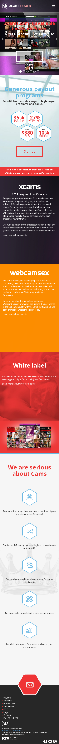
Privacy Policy (6, 730)
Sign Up (29, 58)
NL (13, 718)
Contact (7, 715)
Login (6, 712)
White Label (9, 706)
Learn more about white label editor (18, 384)
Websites (8, 700)
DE (17, 718)
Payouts (7, 698)
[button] (2, 37)
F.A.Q (6, 709)
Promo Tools (9, 703)
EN (5, 718)
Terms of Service (17, 730)
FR (9, 718)
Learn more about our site (15, 235)
